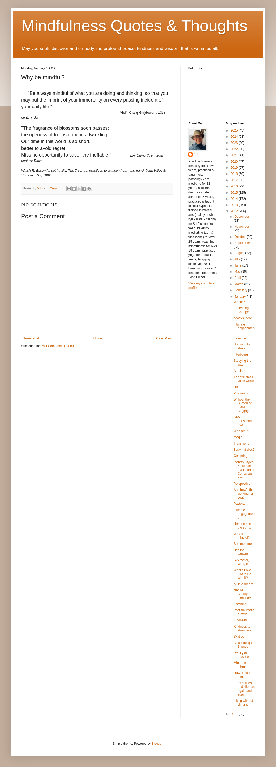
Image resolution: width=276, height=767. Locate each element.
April (238, 278)
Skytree (239, 636)
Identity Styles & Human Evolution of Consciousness (244, 469)
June (238, 265)
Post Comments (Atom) (57, 346)
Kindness (240, 620)
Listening (240, 604)
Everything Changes (242, 310)
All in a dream (243, 584)
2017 (235, 180)
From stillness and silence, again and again (244, 688)
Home (97, 338)
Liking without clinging (243, 702)
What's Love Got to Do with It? (242, 574)
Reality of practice (241, 655)
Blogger (157, 743)
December (241, 216)
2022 (235, 149)
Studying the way (242, 362)
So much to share (242, 346)
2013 (235, 205)
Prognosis (241, 393)
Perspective (242, 484)
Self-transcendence (243, 421)
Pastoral (239, 503)
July (237, 259)
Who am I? (241, 431)
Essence (240, 338)
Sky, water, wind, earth (243, 562)
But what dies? (244, 450)
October (240, 237)
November (241, 227)
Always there (243, 318)
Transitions (241, 443)
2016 (235, 186)
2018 (235, 174)
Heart (237, 387)
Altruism (239, 371)
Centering (240, 456)
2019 (235, 168)
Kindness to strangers (242, 628)
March (239, 284)
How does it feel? (242, 674)
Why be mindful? (241, 536)
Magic (238, 437)
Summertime (243, 544)
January (240, 296)
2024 (235, 136)
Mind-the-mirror (240, 664)
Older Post (163, 338)
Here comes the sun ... (243, 525)
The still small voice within (244, 379)
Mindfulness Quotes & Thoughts (134, 26)
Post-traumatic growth (244, 612)
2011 (235, 714)
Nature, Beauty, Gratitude (242, 594)
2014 (235, 199)
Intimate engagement (244, 328)
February (241, 290)
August (239, 253)
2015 (235, 193)
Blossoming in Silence (243, 644)
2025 (235, 130)
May (237, 271)
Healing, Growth (241, 552)
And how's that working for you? (244, 493)
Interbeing (241, 354)
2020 (235, 161)
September (242, 243)
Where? (239, 302)
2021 (235, 155)
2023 (235, 143)
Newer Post (31, 338)
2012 (235, 211)
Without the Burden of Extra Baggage (242, 405)
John (197, 154)
